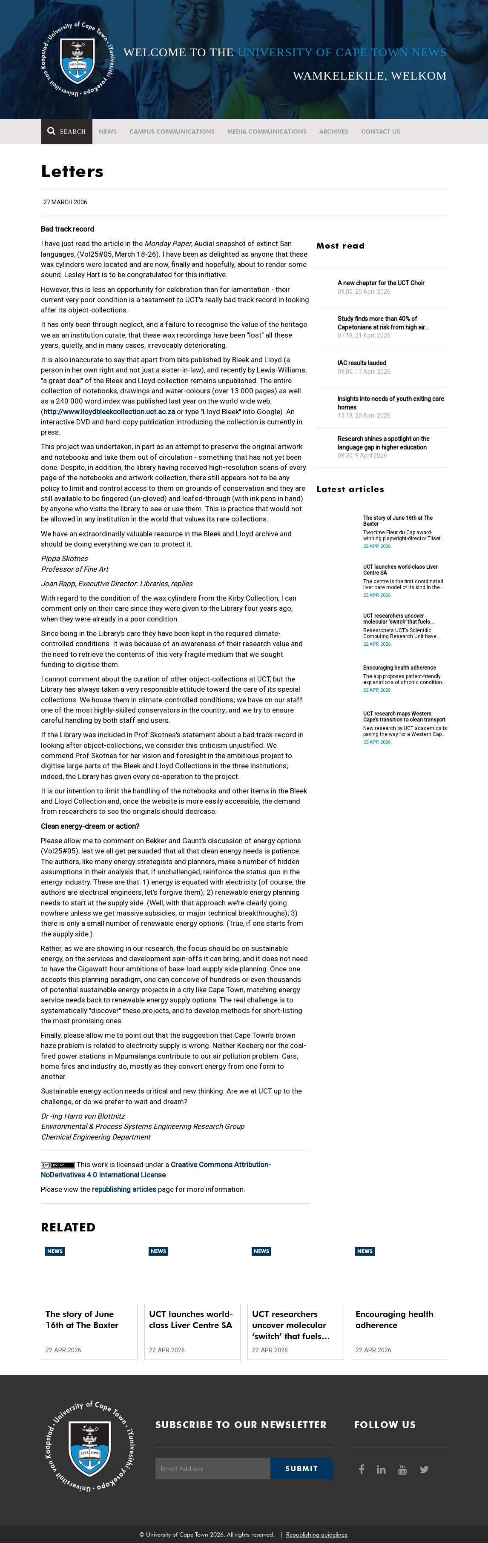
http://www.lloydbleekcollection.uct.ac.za (109, 411)
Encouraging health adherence (399, 668)
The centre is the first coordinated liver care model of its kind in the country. (403, 584)
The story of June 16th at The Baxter (398, 521)
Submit (301, 1468)
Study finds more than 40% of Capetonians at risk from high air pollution (381, 323)
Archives (333, 131)
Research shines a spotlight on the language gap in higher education (384, 443)
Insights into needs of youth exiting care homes (391, 403)
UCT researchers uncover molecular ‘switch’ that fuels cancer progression (396, 619)
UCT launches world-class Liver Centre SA (400, 570)
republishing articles (124, 1189)
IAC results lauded (362, 363)
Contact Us (380, 131)
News (108, 131)
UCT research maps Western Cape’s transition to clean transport (404, 717)
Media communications (267, 131)
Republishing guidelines (316, 1534)
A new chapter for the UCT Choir (381, 283)
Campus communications (172, 131)
